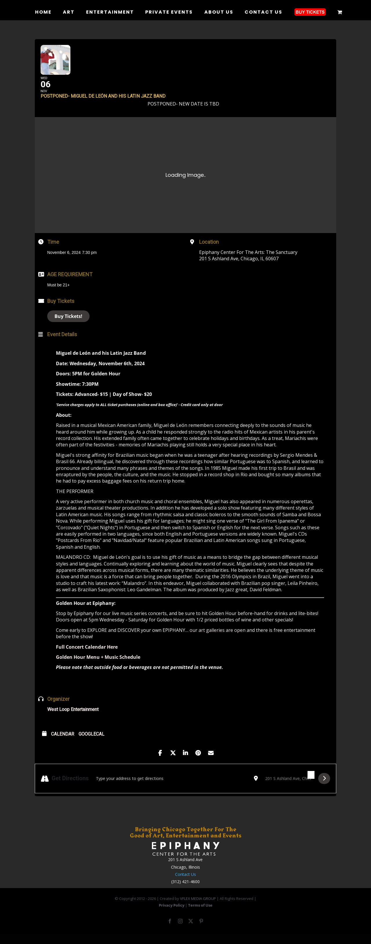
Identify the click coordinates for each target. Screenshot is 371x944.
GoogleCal (91, 743)
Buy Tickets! (68, 325)
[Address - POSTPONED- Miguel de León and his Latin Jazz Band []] (171, 787)
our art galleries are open (218, 639)
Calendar (62, 743)
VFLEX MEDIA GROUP (198, 907)
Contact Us (185, 883)
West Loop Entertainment (73, 718)
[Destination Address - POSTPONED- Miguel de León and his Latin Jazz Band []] (288, 787)
